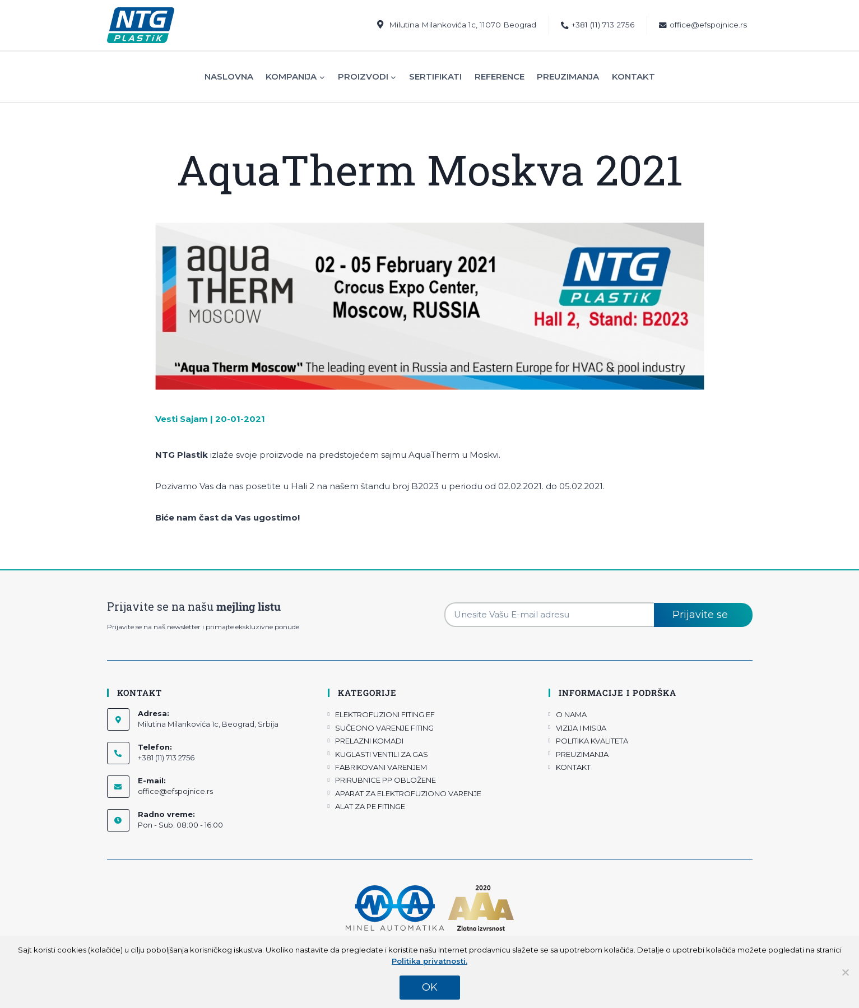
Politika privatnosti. (429, 960)
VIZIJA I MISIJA (581, 727)
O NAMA (571, 714)
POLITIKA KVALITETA (592, 740)
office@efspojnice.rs (703, 25)
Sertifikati (435, 76)
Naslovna (229, 76)
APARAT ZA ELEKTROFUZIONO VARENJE (408, 793)
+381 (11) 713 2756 (597, 25)
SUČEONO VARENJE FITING (384, 727)
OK (430, 987)
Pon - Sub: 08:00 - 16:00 (180, 824)
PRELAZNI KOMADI (369, 740)
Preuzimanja (568, 76)
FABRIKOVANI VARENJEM (381, 767)
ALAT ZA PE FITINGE (370, 806)
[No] (845, 972)
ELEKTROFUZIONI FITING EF (385, 714)
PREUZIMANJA (582, 754)
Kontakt (633, 76)
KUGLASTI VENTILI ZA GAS (381, 754)
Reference (499, 76)
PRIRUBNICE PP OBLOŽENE (385, 779)
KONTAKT (573, 767)
